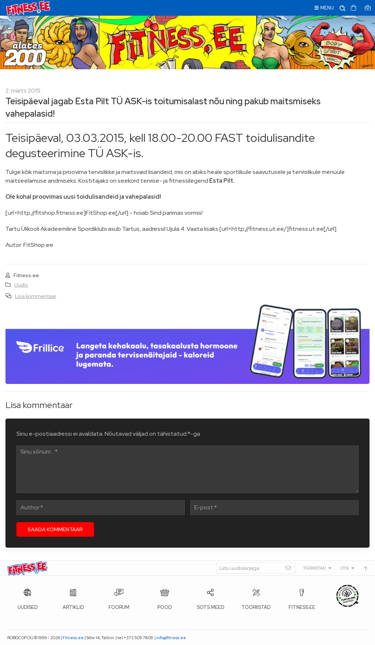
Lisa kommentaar (35, 296)
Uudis (21, 284)
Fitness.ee (73, 637)
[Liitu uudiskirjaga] (256, 568)
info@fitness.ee (171, 637)
